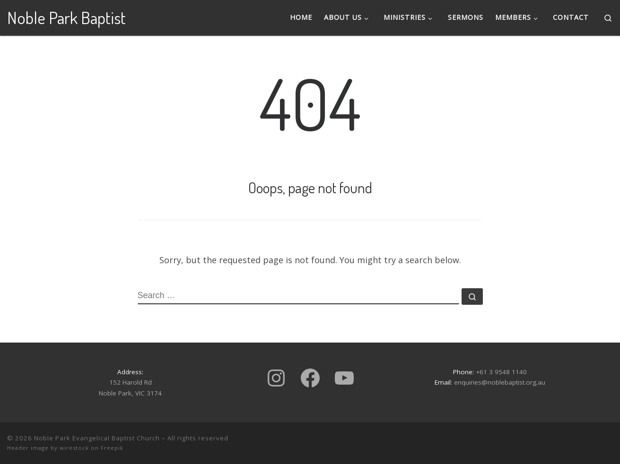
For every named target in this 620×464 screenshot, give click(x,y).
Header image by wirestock (48, 447)
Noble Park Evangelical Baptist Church (97, 438)
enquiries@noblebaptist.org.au (499, 382)
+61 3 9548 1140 (501, 372)
